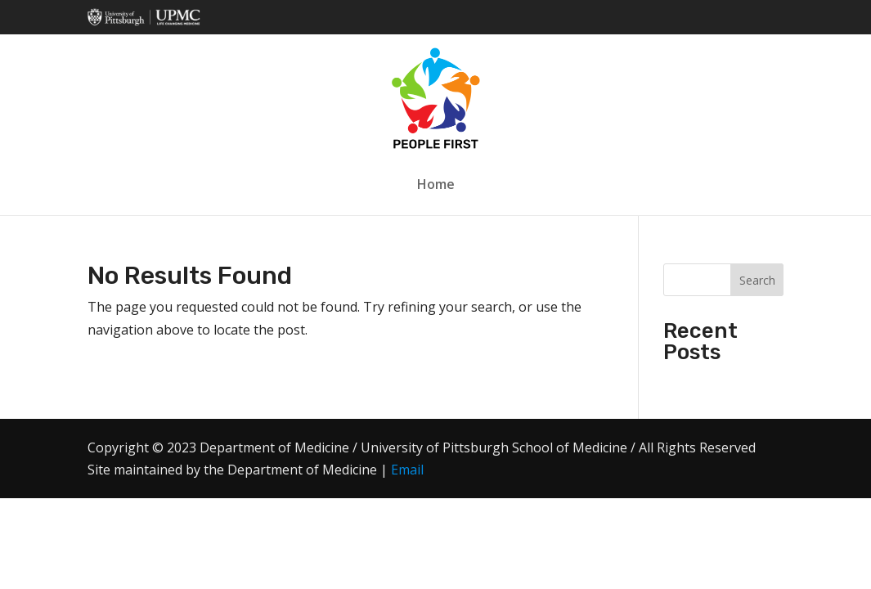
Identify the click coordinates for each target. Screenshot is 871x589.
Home (436, 184)
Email (407, 470)
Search (757, 280)
